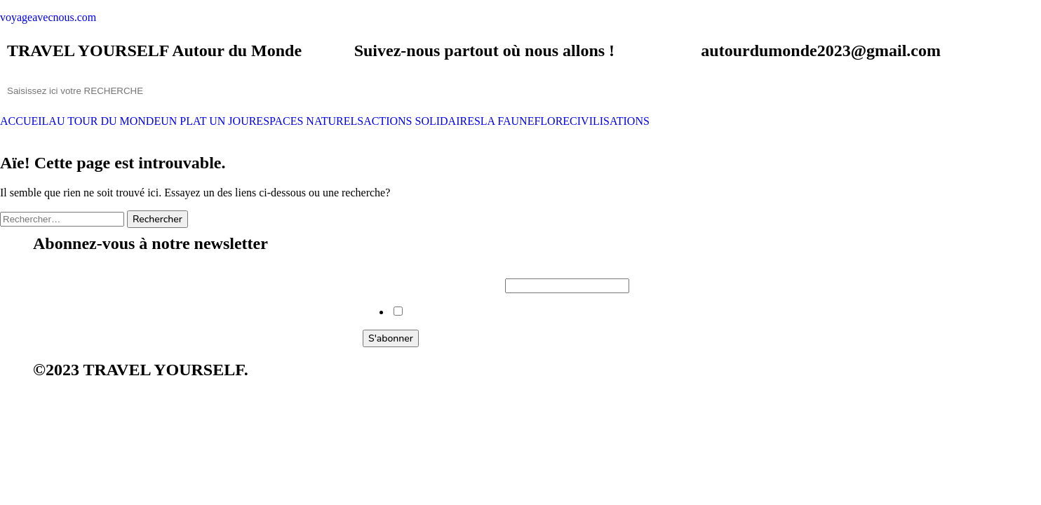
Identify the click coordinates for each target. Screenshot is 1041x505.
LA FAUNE (508, 121)
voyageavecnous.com (48, 17)
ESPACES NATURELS (309, 121)
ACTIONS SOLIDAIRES (422, 121)
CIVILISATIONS (610, 121)
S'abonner (390, 338)
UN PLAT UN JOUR (208, 121)
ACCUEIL (24, 121)
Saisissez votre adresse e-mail (434, 285)
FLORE (552, 121)
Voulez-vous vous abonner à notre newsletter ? (509, 312)
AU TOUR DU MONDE (104, 121)
